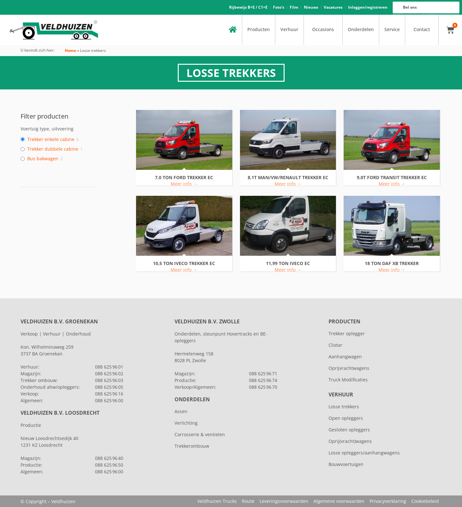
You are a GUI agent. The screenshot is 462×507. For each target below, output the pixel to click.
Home (70, 50)
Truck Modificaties (348, 380)
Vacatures (333, 7)
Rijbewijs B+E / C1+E (248, 7)
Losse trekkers (344, 406)
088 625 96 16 (415, 13)
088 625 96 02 (109, 373)
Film (294, 7)
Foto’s (278, 7)
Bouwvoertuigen (346, 464)
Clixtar (335, 345)
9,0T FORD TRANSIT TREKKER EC (392, 177)
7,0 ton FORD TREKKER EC (184, 177)
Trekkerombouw (192, 446)
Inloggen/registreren (368, 7)
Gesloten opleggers (349, 430)
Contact (422, 30)
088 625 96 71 (263, 373)
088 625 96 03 (109, 380)
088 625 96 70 (263, 387)
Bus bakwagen (42, 159)
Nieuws (311, 7)
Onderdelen (361, 30)
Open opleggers (346, 418)
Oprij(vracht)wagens (350, 441)
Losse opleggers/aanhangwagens (364, 453)
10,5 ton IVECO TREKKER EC (184, 263)
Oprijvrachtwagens (349, 368)
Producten (258, 30)
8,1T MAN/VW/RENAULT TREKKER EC (288, 177)
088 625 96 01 (109, 367)
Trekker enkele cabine (50, 139)
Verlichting (186, 423)
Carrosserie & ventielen (200, 434)
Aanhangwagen (345, 356)
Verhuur (289, 30)
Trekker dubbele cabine (52, 149)
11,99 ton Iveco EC (288, 263)
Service (392, 30)
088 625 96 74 (263, 380)
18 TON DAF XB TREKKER (392, 263)
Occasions (323, 30)
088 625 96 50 (109, 465)
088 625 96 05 (109, 387)
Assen (181, 411)
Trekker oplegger (347, 333)
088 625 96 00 (109, 400)
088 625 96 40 (109, 458)
